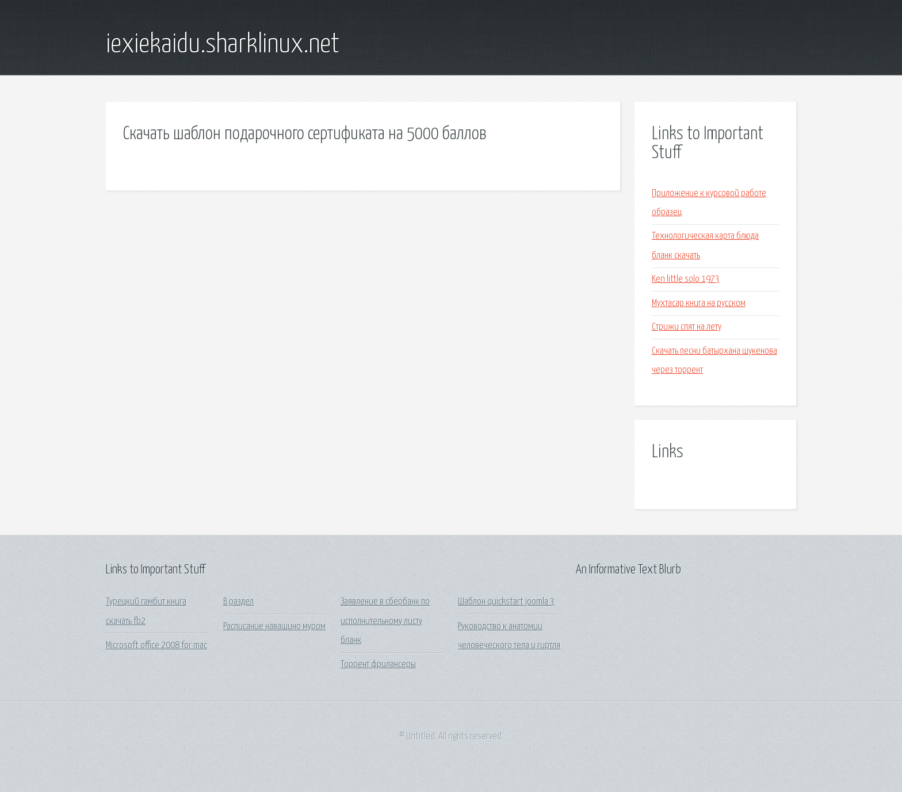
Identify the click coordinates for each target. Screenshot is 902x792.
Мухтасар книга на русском (699, 303)
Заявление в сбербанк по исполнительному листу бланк (385, 621)
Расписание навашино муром (274, 627)
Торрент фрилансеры (378, 664)
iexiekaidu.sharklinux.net (222, 45)
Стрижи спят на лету (686, 327)
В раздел (238, 602)
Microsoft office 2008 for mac (156, 646)
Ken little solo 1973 (686, 279)
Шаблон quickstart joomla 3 (506, 602)
